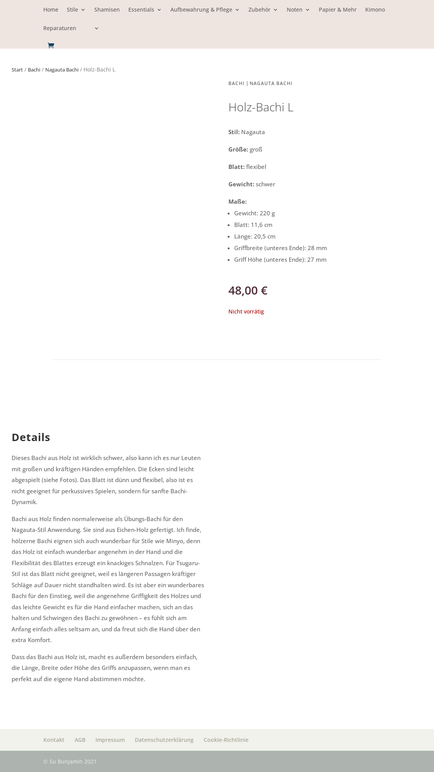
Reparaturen (59, 29)
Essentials (141, 10)
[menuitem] (92, 34)
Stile (72, 10)
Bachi (34, 69)
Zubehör (259, 10)
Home (50, 10)
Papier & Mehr (338, 10)
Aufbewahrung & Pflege (201, 10)
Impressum (110, 739)
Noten (295, 10)
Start (17, 69)
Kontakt (54, 739)
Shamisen (107, 10)
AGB (80, 739)
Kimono (375, 10)
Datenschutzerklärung (164, 739)
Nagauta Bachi (61, 69)
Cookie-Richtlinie (226, 739)
